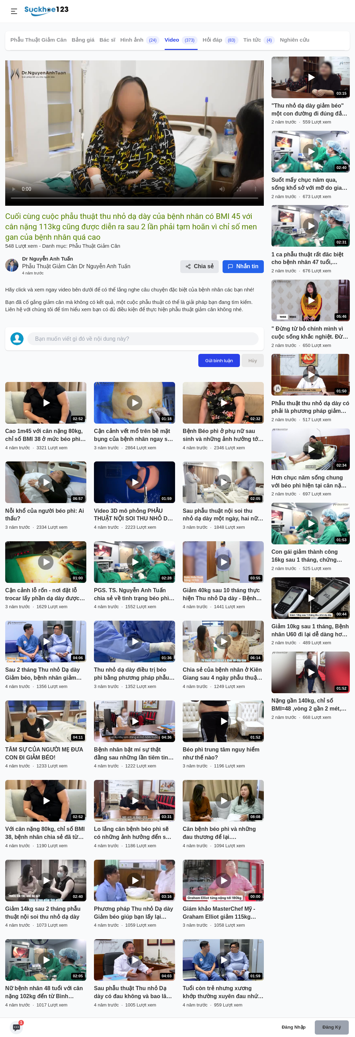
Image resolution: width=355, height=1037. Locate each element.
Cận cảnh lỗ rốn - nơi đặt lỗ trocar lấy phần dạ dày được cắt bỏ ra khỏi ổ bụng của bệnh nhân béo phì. (42, 595)
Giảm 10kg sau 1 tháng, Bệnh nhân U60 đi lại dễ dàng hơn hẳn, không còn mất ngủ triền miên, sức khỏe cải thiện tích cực (310, 631)
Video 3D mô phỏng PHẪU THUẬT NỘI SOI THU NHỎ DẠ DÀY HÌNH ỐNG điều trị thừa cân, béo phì (132, 515)
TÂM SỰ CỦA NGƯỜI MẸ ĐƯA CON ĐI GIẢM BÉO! (44, 753)
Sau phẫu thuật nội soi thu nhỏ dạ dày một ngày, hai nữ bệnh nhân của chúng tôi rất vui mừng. (220, 515)
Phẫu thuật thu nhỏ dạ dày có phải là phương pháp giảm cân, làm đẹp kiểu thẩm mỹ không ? (310, 408)
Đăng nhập (294, 1027)
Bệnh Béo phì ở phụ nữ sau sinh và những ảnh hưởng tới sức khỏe (221, 435)
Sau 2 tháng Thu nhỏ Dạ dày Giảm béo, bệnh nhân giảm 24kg (42, 674)
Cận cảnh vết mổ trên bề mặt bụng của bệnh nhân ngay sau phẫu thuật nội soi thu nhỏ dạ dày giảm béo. (134, 435)
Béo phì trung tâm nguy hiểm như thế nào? (221, 753)
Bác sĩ (107, 40)
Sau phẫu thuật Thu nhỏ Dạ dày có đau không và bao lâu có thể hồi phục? (132, 993)
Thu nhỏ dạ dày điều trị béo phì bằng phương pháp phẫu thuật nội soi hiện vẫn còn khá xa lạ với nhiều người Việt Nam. (134, 674)
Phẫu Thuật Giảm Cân (38, 40)
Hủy (253, 360)
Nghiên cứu (295, 40)
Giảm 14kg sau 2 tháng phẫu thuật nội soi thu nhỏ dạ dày (42, 913)
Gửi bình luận (219, 360)
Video (181, 40)
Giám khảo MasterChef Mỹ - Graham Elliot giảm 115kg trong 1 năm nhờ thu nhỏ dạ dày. (219, 913)
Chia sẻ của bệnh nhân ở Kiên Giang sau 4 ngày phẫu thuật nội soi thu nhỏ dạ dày (222, 674)
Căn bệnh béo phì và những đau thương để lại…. (219, 833)
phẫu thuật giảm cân (193, 309)
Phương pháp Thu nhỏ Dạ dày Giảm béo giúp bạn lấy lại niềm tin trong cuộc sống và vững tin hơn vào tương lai (133, 913)
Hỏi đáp (221, 40)
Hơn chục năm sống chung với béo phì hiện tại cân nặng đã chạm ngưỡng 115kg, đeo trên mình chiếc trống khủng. (309, 482)
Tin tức (259, 40)
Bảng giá (83, 40)
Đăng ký (331, 1027)
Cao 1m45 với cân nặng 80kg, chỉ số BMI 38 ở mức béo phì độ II (44, 435)
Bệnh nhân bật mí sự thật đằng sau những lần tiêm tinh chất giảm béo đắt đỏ (133, 754)
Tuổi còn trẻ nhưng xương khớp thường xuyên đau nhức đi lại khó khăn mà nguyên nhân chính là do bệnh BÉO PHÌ (222, 993)
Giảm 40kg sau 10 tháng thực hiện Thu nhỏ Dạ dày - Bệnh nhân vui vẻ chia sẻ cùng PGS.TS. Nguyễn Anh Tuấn (221, 595)
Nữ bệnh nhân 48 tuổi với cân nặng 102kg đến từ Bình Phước (44, 993)
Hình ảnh (139, 40)
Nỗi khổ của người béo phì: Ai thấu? (44, 515)
